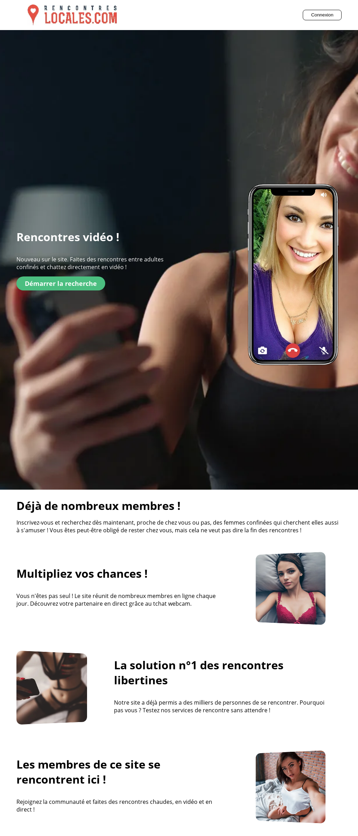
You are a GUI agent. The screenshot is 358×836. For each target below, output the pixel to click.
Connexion (322, 14)
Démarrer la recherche (61, 283)
